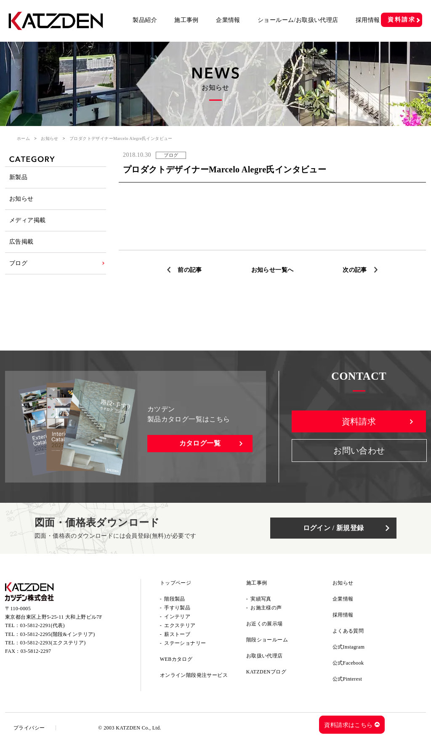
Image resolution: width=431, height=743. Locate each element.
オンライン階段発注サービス (194, 675)
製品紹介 (145, 20)
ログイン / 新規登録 (333, 527)
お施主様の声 (266, 608)
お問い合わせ (359, 450)
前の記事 (190, 270)
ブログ (18, 263)
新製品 (18, 177)
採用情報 (368, 20)
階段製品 (174, 599)
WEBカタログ (176, 659)
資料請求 (402, 19)
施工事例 (186, 20)
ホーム (23, 138)
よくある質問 (348, 631)
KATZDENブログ (266, 672)
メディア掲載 (27, 220)
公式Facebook (348, 663)
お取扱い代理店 (264, 656)
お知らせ (50, 138)
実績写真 (260, 599)
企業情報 (228, 20)
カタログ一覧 (200, 443)
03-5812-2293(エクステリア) (53, 643)
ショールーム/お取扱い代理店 (298, 20)
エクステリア (179, 625)
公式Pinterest (347, 679)
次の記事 (355, 270)
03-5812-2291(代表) (42, 625)
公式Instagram (348, 647)
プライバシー (29, 727)
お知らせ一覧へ (272, 270)
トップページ (175, 583)
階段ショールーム (267, 640)
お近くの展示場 (264, 624)
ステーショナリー (185, 643)
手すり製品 (177, 608)
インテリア (177, 617)
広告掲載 (21, 242)
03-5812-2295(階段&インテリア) (57, 634)
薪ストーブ (177, 634)
